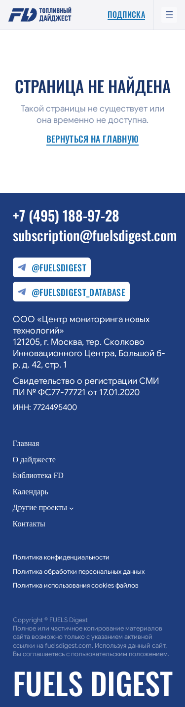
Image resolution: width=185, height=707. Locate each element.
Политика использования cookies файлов (76, 585)
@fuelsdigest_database (71, 292)
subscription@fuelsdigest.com (95, 234)
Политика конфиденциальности (61, 557)
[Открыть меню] (169, 15)
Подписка (126, 14)
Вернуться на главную (92, 139)
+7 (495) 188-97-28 (66, 215)
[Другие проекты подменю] (71, 508)
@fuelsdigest (51, 267)
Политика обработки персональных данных (79, 571)
